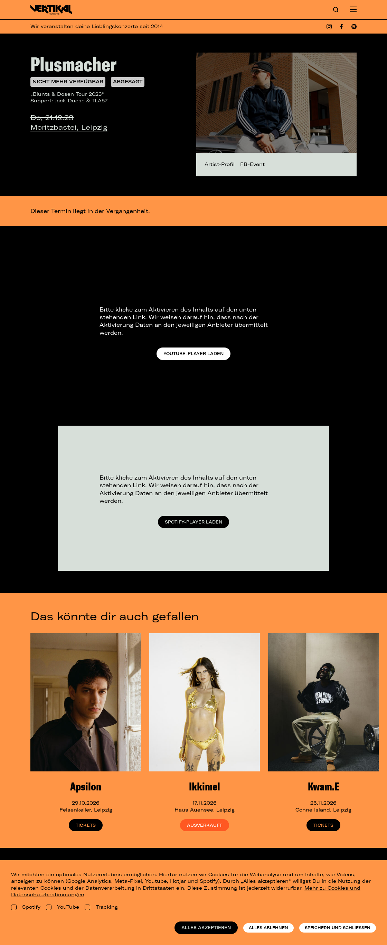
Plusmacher (73, 64)
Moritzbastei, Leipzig (68, 127)
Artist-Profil (220, 164)
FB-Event (252, 164)
